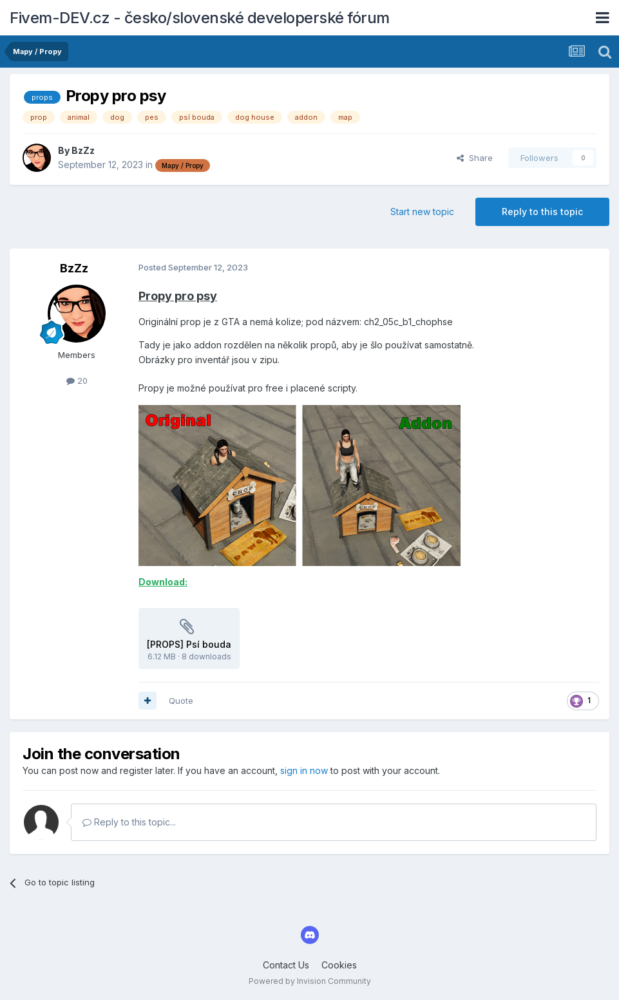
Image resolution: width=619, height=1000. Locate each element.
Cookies (339, 964)
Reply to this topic (542, 211)
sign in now (304, 770)
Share (475, 158)
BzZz (83, 150)
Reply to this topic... (129, 821)
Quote (181, 700)
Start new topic (422, 211)
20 (77, 380)
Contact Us (286, 964)
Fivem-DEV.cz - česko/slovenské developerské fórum (200, 17)
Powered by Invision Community (310, 981)
